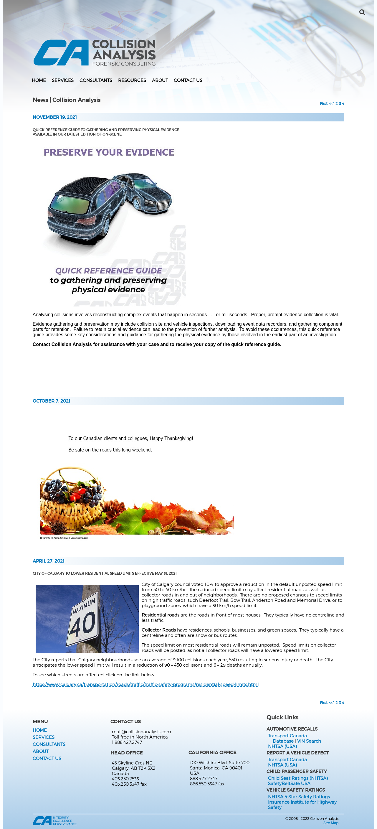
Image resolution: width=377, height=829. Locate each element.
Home (39, 80)
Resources (132, 80)
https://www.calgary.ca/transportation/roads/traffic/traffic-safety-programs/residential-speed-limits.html (146, 684)
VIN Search (309, 741)
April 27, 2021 (49, 561)
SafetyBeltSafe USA (289, 783)
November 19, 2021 (55, 117)
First (324, 103)
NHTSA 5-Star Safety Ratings (299, 797)
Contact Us (188, 80)
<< (330, 103)
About (160, 80)
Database (283, 741)
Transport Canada (287, 736)
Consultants (96, 80)
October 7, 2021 (51, 401)
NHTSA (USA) (282, 746)
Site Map (330, 823)
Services (63, 80)
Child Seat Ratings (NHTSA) (298, 778)
